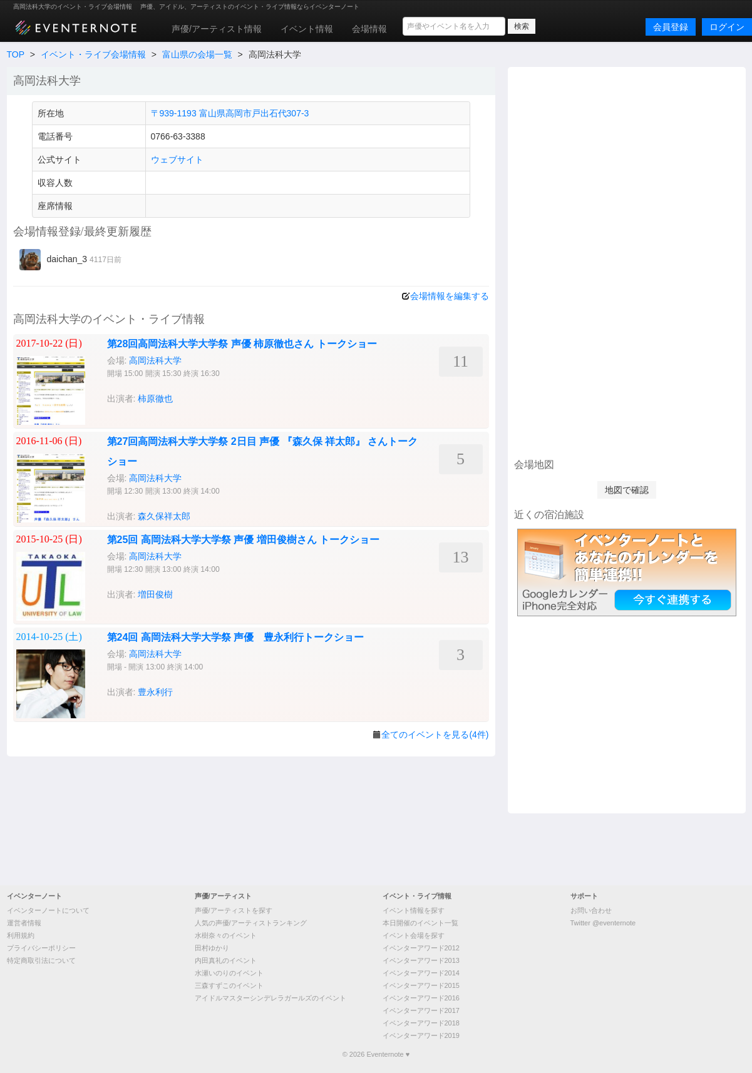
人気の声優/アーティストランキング (251, 923)
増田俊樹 (155, 594)
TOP (15, 54)
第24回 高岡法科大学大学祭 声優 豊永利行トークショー (235, 637)
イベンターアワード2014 (421, 973)
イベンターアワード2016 (421, 998)
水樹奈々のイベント (226, 935)
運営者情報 (24, 923)
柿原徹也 (155, 399)
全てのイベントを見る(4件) (434, 735)
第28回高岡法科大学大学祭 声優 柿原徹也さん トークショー (242, 343)
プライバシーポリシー (41, 948)
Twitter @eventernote (603, 923)
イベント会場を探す (414, 935)
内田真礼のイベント (226, 960)
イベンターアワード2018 (421, 1023)
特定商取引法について (41, 960)
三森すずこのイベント (229, 985)
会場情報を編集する (449, 296)
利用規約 (20, 935)
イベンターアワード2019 (421, 1035)
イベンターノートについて (48, 910)
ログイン (726, 27)
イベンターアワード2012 (421, 948)
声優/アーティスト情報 (217, 29)
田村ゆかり (212, 948)
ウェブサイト (177, 160)
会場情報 (369, 29)
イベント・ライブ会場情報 (93, 54)
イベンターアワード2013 (421, 960)
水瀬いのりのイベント (229, 973)
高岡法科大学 (155, 360)
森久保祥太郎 (164, 516)
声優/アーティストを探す (233, 910)
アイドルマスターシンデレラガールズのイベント (270, 998)
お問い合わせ (591, 910)
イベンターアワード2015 (421, 985)
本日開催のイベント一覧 (420, 923)
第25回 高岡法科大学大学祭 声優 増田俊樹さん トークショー (243, 539)
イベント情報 (307, 29)
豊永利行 (155, 692)
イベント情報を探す (414, 910)
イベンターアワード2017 (421, 1010)
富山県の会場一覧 (197, 54)
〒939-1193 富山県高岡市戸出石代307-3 (230, 113)
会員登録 (670, 27)
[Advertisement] (627, 261)
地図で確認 (627, 490)
